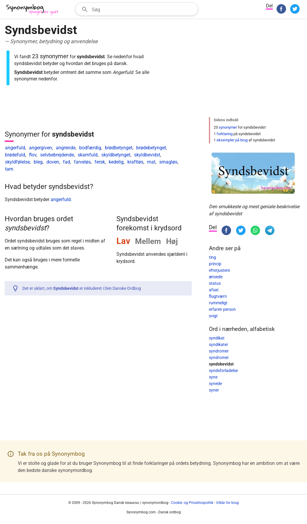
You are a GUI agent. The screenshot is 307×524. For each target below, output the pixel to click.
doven (52, 162)
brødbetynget (118, 148)
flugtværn (218, 296)
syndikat (217, 338)
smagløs (168, 162)
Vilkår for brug (227, 503)
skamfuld (88, 155)
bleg (38, 162)
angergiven (40, 148)
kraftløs (135, 162)
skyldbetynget (115, 155)
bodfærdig (90, 148)
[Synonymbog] (34, 10)
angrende (65, 148)
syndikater (218, 344)
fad (66, 162)
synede (215, 383)
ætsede (215, 276)
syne (213, 377)
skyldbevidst (147, 155)
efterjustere (219, 270)
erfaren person (222, 309)
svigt (213, 315)
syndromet (219, 357)
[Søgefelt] (142, 9)
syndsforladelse (223, 370)
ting (212, 257)
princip (215, 263)
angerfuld (15, 148)
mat (151, 162)
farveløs (82, 162)
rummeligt (218, 302)
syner (214, 390)
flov (32, 155)
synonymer (228, 127)
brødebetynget (151, 148)
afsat (214, 289)
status (215, 283)
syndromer (219, 351)
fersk (100, 162)
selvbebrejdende (57, 155)
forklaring (225, 134)
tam (9, 169)
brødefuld (15, 155)
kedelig (116, 162)
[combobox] (136, 9)
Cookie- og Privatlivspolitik (192, 503)
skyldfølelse (17, 162)
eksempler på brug (232, 140)
